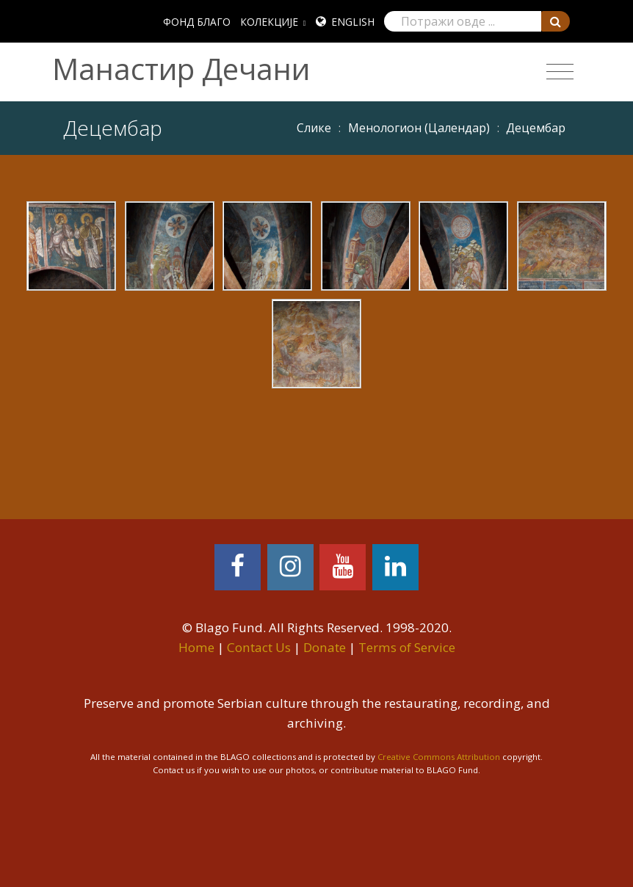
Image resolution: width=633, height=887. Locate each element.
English (353, 22)
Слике (314, 128)
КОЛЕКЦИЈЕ (269, 22)
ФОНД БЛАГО (197, 22)
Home (196, 647)
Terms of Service (406, 647)
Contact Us (259, 647)
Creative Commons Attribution (438, 756)
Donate (324, 647)
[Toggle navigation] (560, 72)
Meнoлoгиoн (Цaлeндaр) (419, 128)
